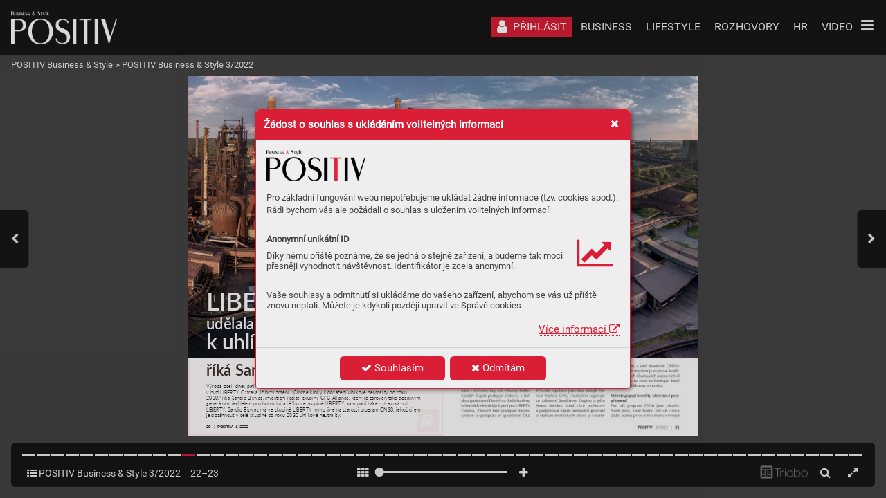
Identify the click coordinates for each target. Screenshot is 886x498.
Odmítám (498, 368)
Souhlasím (392, 368)
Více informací (579, 329)
